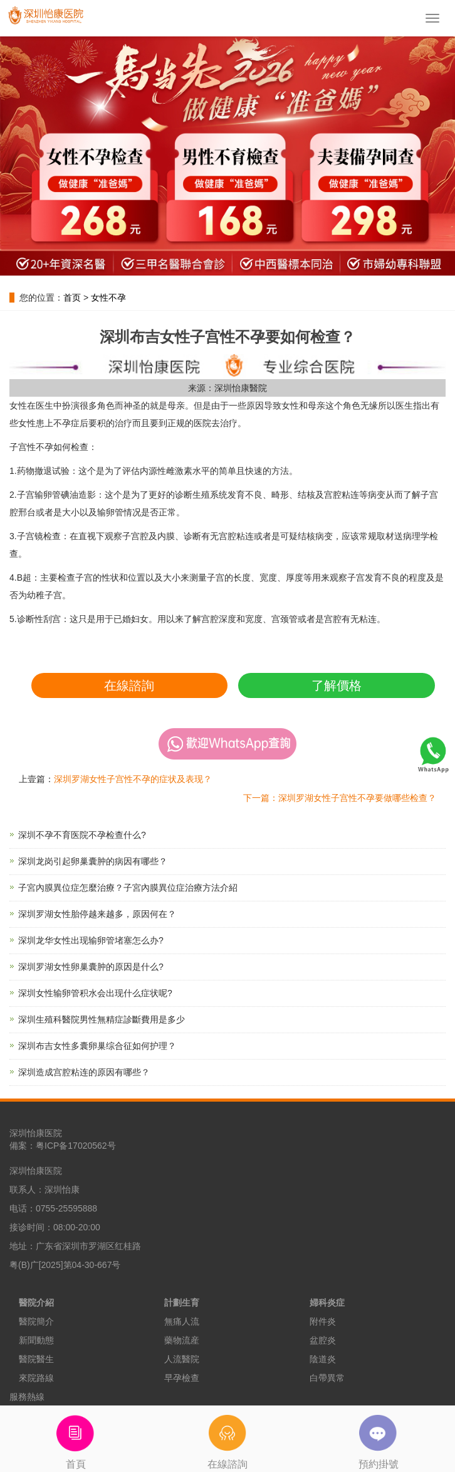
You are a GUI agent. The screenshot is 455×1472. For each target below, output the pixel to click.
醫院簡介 (36, 1321)
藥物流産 (181, 1340)
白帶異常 (327, 1378)
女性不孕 (108, 298)
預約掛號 (379, 1437)
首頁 (76, 1437)
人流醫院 (181, 1359)
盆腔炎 (323, 1340)
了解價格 (336, 685)
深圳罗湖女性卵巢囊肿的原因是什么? (91, 967)
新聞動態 (36, 1340)
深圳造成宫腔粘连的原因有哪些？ (84, 1072)
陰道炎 (323, 1359)
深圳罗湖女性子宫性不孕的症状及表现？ (133, 779)
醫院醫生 (36, 1359)
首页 (72, 298)
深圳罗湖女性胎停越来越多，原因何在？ (97, 914)
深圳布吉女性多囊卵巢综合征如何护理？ (97, 1046)
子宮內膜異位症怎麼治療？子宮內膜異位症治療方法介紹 (128, 888)
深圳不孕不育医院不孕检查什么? (82, 835)
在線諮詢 (129, 685)
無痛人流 (181, 1321)
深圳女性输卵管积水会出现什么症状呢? (95, 993)
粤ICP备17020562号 (76, 1146)
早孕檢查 (181, 1378)
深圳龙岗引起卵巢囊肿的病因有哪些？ (92, 861)
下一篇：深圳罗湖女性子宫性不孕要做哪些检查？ (339, 798)
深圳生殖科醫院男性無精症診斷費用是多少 (101, 1019)
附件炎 (323, 1321)
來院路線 (36, 1378)
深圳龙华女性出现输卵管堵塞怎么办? (91, 940)
